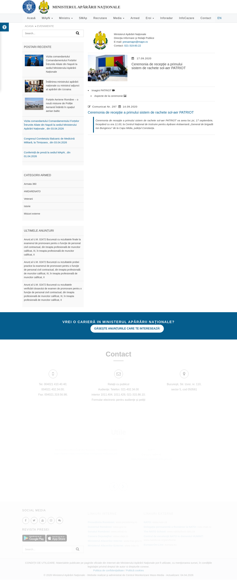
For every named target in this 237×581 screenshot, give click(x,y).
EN (219, 18)
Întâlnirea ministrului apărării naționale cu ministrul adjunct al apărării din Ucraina (62, 85)
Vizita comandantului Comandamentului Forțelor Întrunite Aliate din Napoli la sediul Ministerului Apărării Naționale (61, 64)
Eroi (150, 18)
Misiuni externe (32, 213)
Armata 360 (30, 184)
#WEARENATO (32, 191)
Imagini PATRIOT (103, 90)
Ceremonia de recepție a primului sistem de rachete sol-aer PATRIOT (141, 112)
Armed (134, 18)
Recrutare (100, 18)
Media (118, 18)
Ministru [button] (66, 18)
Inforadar (166, 18)
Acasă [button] (31, 18)
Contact (206, 18)
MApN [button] (47, 18)
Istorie (27, 206)
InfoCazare (186, 18)
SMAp (83, 18)
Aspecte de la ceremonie (110, 95)
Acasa (29, 26)
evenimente (45, 26)
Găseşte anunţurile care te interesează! (127, 328)
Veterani (28, 198)
